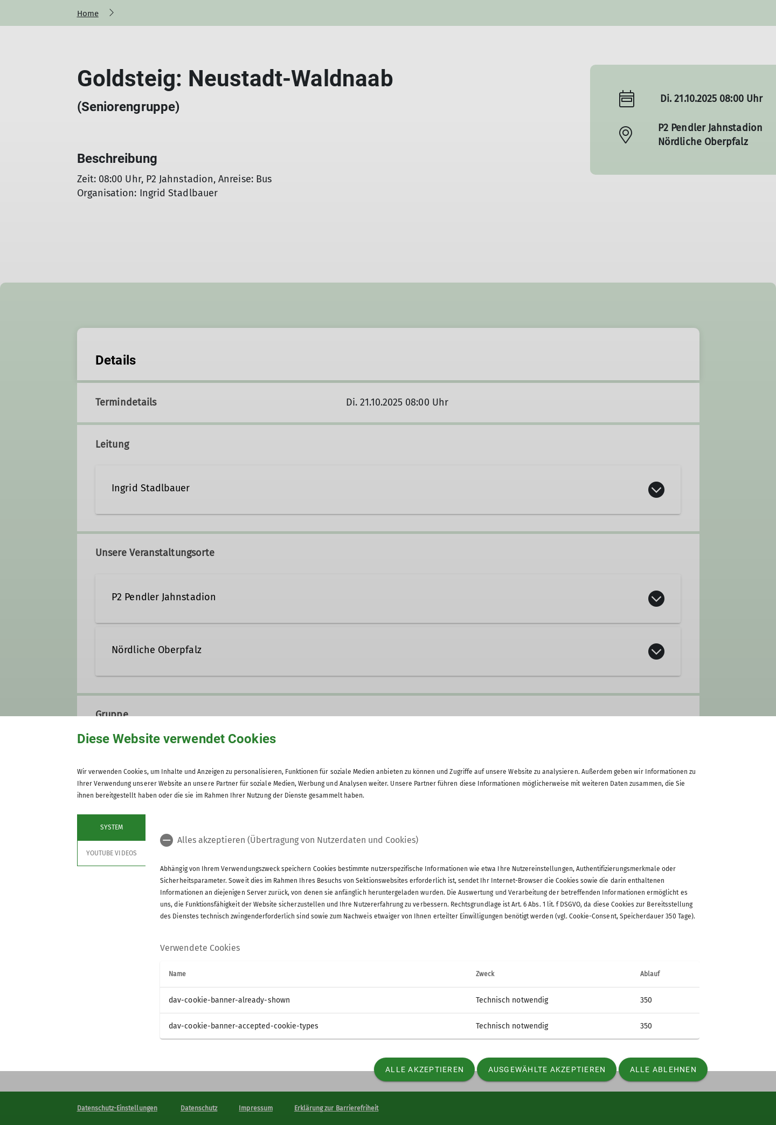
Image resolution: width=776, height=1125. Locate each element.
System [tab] (111, 827)
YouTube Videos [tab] (111, 853)
